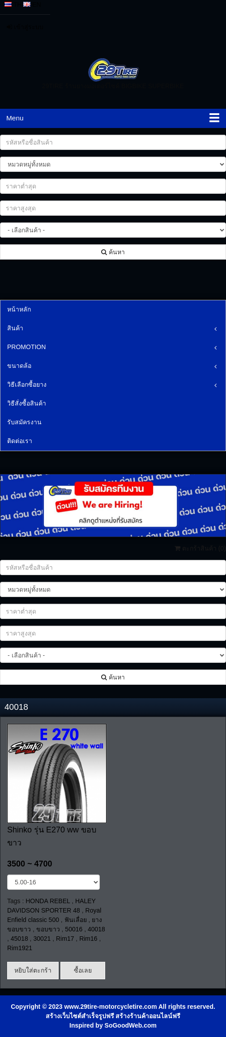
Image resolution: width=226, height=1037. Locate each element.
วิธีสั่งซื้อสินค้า (26, 403)
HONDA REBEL (48, 901)
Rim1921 (19, 948)
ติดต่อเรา (19, 440)
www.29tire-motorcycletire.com (110, 1006)
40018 (96, 929)
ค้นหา (113, 252)
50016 (73, 929)
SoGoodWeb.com (131, 1025)
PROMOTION (26, 346)
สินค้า (15, 328)
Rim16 (88, 938)
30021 (42, 938)
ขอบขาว (48, 929)
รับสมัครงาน (24, 422)
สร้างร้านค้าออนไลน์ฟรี (147, 1016)
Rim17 (65, 938)
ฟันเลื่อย (75, 919)
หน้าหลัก (19, 309)
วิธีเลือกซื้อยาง (27, 384)
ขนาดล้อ (19, 365)
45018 (19, 938)
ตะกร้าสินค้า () (200, 548)
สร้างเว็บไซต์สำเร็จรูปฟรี (80, 1016)
